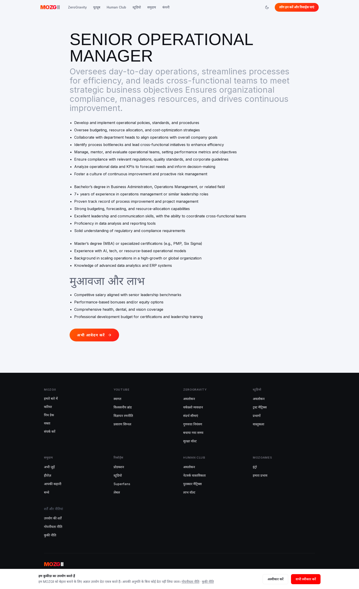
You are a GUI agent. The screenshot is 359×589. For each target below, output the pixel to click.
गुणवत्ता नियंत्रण (192, 424)
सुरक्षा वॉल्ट (190, 441)
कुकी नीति (50, 535)
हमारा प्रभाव (260, 475)
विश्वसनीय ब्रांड (123, 407)
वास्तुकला (258, 424)
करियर (48, 407)
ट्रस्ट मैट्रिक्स (260, 407)
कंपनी (165, 7)
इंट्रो (255, 467)
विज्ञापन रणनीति (123, 416)
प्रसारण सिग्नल (122, 424)
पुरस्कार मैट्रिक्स (192, 484)
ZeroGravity (77, 7)
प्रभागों (257, 416)
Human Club (116, 7)
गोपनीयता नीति (53, 527)
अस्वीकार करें (275, 579)
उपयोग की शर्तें (53, 518)
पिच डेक (49, 415)
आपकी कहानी (52, 484)
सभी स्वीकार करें (306, 579)
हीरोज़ (47, 475)
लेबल (117, 492)
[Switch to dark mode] (266, 7)
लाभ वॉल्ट (189, 492)
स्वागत (117, 399)
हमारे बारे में (51, 398)
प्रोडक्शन (119, 467)
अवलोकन (189, 399)
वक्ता (47, 423)
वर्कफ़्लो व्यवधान (193, 407)
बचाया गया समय (193, 433)
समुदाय (151, 7)
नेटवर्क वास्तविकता (194, 475)
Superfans (122, 484)
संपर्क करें (49, 431)
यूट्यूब (96, 7)
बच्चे (46, 492)
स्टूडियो (137, 7)
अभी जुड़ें (49, 467)
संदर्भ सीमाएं (190, 416)
